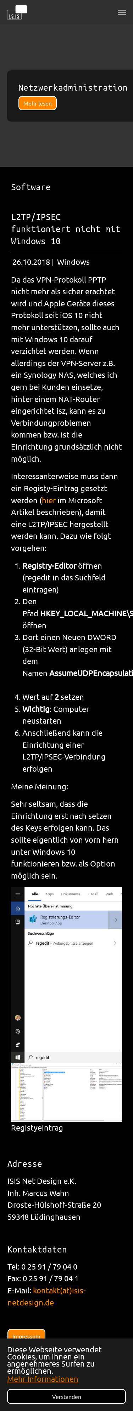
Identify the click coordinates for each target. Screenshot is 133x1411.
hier (49, 500)
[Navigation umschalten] (122, 12)
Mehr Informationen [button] (42, 1378)
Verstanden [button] (66, 1396)
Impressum (26, 1336)
